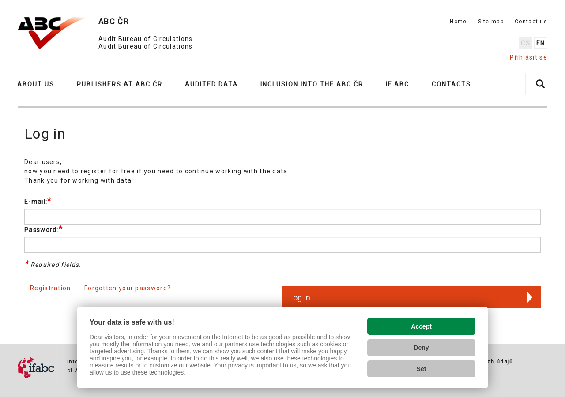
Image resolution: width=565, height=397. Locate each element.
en (540, 43)
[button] (39, 84)
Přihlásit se (528, 57)
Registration (50, 288)
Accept (421, 326)
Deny (421, 347)
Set (421, 368)
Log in (299, 297)
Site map (491, 22)
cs (525, 43)
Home (458, 22)
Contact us (531, 22)
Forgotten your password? (127, 288)
